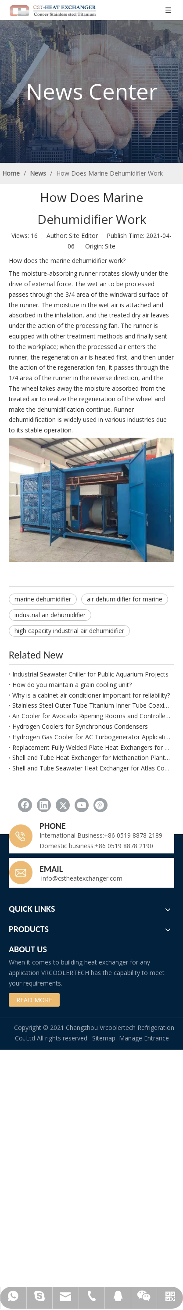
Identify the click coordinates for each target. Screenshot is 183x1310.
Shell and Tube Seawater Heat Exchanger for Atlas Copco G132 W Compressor (91, 768)
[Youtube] (82, 805)
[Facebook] (25, 805)
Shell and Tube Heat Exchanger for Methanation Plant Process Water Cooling (91, 757)
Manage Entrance (144, 1038)
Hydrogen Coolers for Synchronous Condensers (80, 726)
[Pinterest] (100, 805)
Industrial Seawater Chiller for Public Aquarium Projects (90, 674)
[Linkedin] (44, 805)
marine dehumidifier (42, 599)
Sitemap (103, 1038)
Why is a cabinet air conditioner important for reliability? (91, 695)
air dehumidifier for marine (124, 599)
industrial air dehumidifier (50, 615)
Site (110, 246)
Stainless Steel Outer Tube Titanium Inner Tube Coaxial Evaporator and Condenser (91, 705)
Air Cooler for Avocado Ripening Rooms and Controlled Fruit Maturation (91, 716)
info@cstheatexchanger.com (80, 878)
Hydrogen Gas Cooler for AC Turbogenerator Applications (91, 737)
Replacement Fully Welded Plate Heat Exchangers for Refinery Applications (91, 747)
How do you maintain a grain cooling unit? (72, 684)
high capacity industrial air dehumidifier (69, 630)
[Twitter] (63, 805)
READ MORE (34, 1000)
